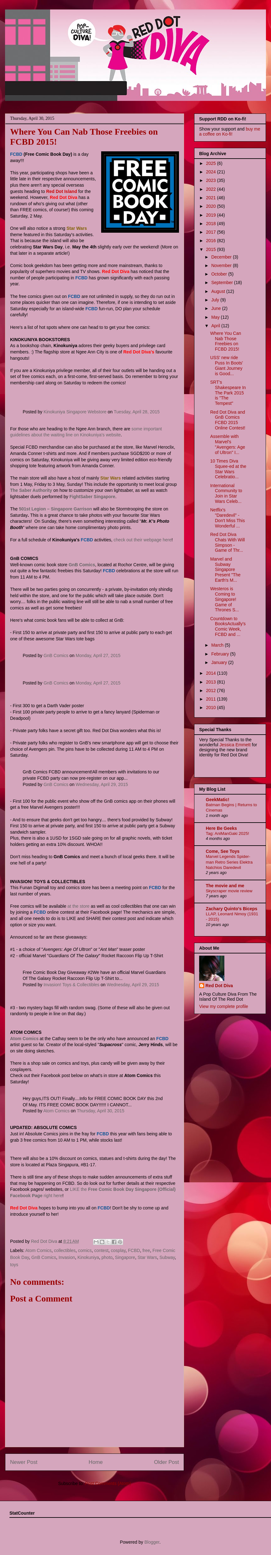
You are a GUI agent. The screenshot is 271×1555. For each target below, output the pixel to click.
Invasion (67, 1257)
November (222, 265)
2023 (211, 180)
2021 (211, 197)
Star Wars (147, 1257)
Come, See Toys (222, 851)
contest (101, 1250)
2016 (211, 240)
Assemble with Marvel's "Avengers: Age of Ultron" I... (227, 444)
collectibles (64, 1250)
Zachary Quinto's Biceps (231, 908)
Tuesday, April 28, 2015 (137, 411)
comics (85, 1250)
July (215, 299)
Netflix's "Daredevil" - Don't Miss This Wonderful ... (227, 517)
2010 (211, 707)
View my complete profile (223, 1006)
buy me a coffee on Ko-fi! (229, 131)
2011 (211, 699)
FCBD (134, 1250)
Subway (167, 1257)
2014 (211, 673)
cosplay (118, 1250)
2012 (211, 690)
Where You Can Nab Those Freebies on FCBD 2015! (225, 341)
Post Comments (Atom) (108, 1483)
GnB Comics (55, 655)
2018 (211, 223)
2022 (211, 189)
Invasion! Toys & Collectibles (71, 984)
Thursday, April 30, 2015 (100, 1110)
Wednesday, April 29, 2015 (102, 784)
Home (96, 1462)
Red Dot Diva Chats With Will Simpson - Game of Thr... (227, 542)
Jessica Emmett (235, 744)
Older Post (166, 1462)
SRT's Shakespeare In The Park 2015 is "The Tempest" (228, 393)
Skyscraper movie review (229, 890)
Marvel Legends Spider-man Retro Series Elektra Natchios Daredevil (229, 862)
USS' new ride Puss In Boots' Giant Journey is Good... (226, 365)
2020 (211, 206)
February (220, 653)
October (219, 274)
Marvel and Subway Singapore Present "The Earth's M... (225, 569)
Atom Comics (56, 1110)
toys (14, 1264)
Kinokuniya (88, 1257)
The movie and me (225, 885)
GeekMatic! (217, 799)
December (222, 256)
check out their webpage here (143, 539)
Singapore (125, 1257)
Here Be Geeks (221, 828)
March (218, 645)
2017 (211, 232)
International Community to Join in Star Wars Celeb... (226, 493)
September (222, 282)
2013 (211, 681)
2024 (211, 171)
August (218, 291)
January (219, 662)
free (146, 1250)
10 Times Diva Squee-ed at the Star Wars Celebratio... (228, 468)
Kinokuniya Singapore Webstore (75, 411)
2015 (211, 249)
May (216, 317)
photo (106, 1257)
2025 (211, 163)
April (216, 325)
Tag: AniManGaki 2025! (227, 833)
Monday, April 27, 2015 (98, 655)
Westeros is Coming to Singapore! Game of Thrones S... (224, 599)
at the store (78, 906)
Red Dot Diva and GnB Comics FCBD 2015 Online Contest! (227, 420)
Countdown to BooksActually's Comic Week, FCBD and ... (228, 626)
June (216, 308)
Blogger (151, 1542)
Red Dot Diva (219, 985)
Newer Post (23, 1462)
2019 (211, 215)
